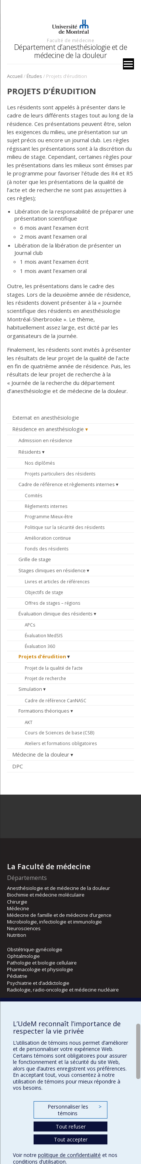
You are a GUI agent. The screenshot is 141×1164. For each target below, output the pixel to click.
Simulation (30, 689)
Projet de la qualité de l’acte (54, 668)
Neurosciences (24, 928)
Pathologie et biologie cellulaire (42, 962)
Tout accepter (70, 1139)
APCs (30, 625)
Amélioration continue (48, 538)
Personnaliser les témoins (75, 1110)
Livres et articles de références (57, 581)
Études (34, 76)
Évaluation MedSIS (44, 635)
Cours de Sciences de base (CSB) (59, 732)
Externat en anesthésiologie (45, 417)
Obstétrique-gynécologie (34, 949)
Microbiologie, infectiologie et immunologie (54, 921)
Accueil (15, 76)
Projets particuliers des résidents (60, 474)
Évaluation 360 (40, 646)
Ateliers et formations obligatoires (61, 743)
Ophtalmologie (23, 956)
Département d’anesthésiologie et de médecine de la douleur (70, 51)
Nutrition (16, 935)
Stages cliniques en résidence (52, 570)
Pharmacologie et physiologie (40, 969)
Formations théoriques (43, 710)
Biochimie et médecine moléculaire (46, 894)
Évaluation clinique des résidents (55, 613)
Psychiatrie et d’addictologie (38, 983)
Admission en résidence (45, 440)
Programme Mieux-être (49, 516)
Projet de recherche (45, 678)
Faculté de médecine (70, 40)
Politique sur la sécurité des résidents (65, 527)
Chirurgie (17, 901)
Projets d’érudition (42, 656)
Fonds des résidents (47, 549)
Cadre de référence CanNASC (55, 700)
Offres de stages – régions (52, 603)
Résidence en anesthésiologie (48, 429)
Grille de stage (34, 559)
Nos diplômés (40, 463)
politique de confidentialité (69, 1154)
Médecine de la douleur (40, 754)
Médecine (18, 908)
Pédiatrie (17, 976)
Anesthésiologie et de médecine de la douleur (58, 888)
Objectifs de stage (44, 592)
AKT (28, 722)
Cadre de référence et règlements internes (66, 484)
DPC (17, 766)
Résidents (29, 451)
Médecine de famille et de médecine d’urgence (59, 915)
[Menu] (128, 63)
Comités (33, 495)
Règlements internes (46, 506)
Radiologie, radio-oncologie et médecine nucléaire (63, 989)
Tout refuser (71, 1126)
